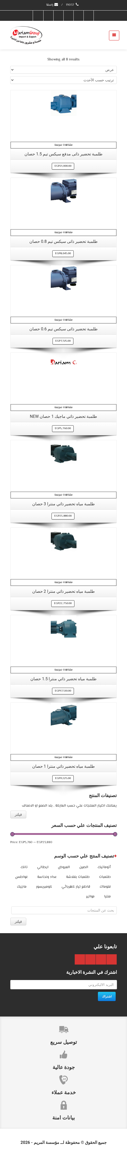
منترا (107, 896)
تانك (24, 867)
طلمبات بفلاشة (78, 877)
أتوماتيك (104, 867)
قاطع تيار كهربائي (76, 887)
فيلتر (18, 814)
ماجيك (22, 887)
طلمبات (105, 877)
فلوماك (105, 887)
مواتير (90, 896)
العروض (64, 867)
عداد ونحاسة (47, 877)
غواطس (21, 877)
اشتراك (107, 996)
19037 (73, 5)
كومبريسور (44, 887)
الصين (83, 867)
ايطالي (42, 867)
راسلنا (52, 5)
